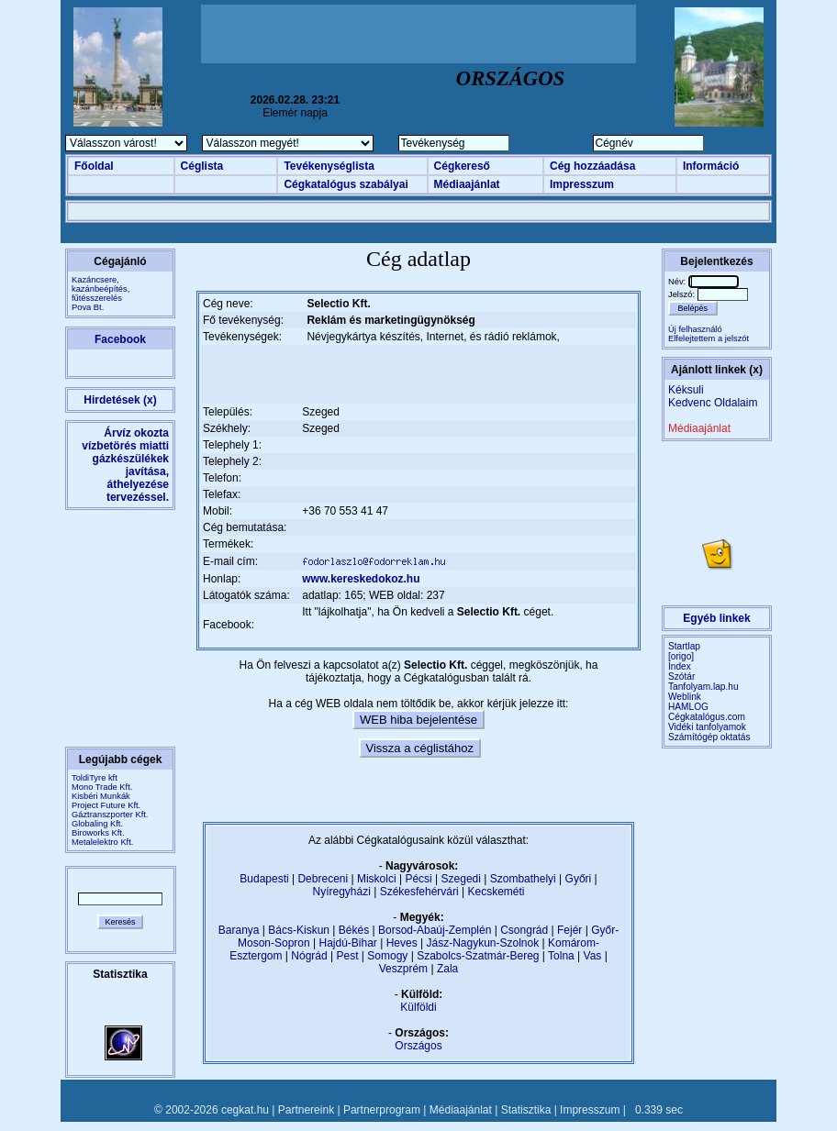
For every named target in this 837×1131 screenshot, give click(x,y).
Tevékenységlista (329, 166)
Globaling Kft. (97, 823)
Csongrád (524, 930)
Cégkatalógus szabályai (345, 184)
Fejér (569, 930)
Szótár (681, 676)
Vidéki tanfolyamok (707, 727)
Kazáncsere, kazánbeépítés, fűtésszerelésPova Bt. (100, 293)
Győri (578, 878)
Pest (347, 955)
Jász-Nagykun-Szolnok (482, 943)
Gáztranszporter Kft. (110, 814)
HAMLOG (688, 707)
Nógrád (309, 955)
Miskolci (376, 878)
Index (679, 666)
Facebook (120, 339)
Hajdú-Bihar (348, 943)
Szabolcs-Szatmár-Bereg (478, 955)
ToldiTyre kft (94, 777)
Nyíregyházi (341, 891)
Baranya (239, 930)
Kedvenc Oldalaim (712, 402)
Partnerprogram (381, 1109)
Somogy (387, 955)
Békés (354, 930)
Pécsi (418, 878)
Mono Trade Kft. (102, 787)
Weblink (684, 697)
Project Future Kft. (106, 805)
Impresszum (582, 184)
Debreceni (322, 878)
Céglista (202, 166)
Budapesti (264, 878)
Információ (711, 166)
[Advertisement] (418, 33)
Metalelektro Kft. (102, 842)
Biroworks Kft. (98, 832)
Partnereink (306, 1109)
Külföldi (418, 1007)
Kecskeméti (495, 891)
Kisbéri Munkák (101, 796)
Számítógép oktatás (709, 737)
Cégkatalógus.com (706, 717)
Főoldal (94, 166)
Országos (418, 1045)
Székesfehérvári (419, 891)
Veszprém (403, 968)
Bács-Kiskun (298, 930)
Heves (402, 943)
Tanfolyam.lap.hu (703, 687)
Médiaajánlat (467, 184)
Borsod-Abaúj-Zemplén (434, 930)
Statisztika (526, 1109)
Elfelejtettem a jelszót (708, 338)
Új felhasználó (695, 329)
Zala (447, 968)
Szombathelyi (523, 878)
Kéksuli (686, 389)
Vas (593, 955)
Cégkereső (462, 166)
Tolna (561, 955)
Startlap (684, 646)
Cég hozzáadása (592, 166)
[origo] (681, 656)
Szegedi (461, 878)
